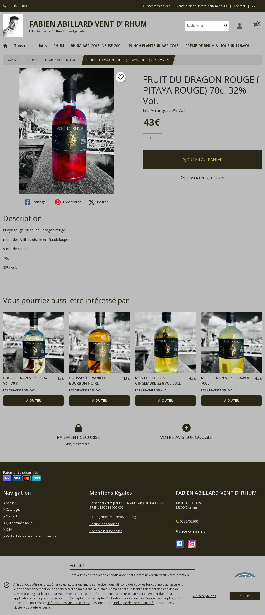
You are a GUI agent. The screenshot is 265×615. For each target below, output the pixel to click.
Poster (98, 202)
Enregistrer (68, 202)
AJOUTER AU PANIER (202, 160)
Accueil (13, 60)
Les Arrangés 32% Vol (164, 110)
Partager (36, 202)
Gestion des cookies (104, 524)
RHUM (31, 60)
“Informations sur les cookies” (68, 603)
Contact (239, 6)
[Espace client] (239, 25)
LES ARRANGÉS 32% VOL (61, 60)
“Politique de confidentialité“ (133, 603)
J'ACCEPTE (245, 596)
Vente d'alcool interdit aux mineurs (29, 536)
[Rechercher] (226, 26)
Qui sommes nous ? (18, 523)
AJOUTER (33, 400)
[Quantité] (152, 138)
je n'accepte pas (204, 596)
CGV (7, 529)
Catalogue (12, 509)
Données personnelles (105, 531)
